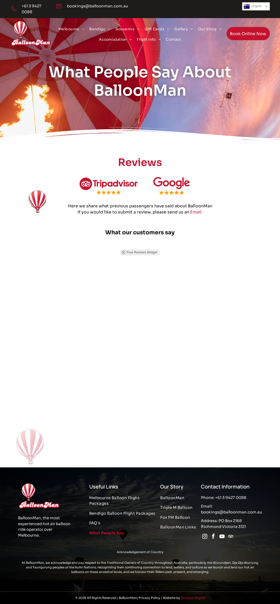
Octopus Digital (193, 598)
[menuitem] (71, 29)
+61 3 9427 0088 (230, 497)
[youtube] (222, 537)
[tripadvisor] (230, 537)
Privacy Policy (149, 598)
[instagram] (205, 537)
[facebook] (213, 537)
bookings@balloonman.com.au (97, 6)
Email (195, 216)
